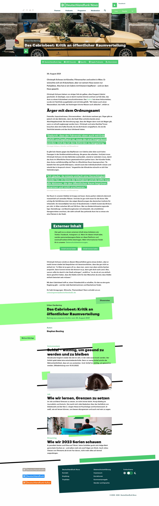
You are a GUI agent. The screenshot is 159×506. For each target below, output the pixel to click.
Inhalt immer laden (90, 249)
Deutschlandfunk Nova (71, 469)
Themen (57, 10)
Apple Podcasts (96, 62)
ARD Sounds (70, 62)
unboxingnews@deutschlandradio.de (61, 292)
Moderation (95, 10)
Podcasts (69, 10)
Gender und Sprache (102, 483)
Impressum (98, 473)
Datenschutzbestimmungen (77, 242)
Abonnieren (111, 62)
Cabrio (90, 99)
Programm (82, 10)
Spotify (82, 62)
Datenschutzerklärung (102, 469)
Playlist (124, 11)
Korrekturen (98, 476)
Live (116, 11)
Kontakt (65, 473)
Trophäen (65, 479)
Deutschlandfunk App (51, 62)
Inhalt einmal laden (68, 249)
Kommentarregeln (101, 479)
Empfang (65, 476)
